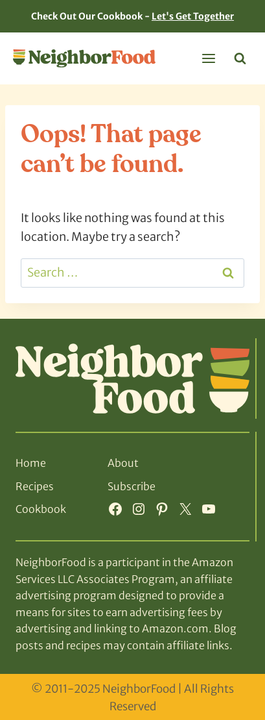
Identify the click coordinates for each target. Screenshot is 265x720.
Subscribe (132, 486)
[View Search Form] (240, 59)
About (123, 462)
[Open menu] (208, 58)
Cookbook (41, 509)
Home (31, 462)
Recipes (35, 486)
